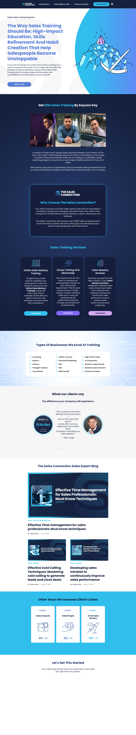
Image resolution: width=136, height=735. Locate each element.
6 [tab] (69, 448)
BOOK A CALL (19, 84)
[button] (45, 4)
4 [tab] (66, 448)
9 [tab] (74, 448)
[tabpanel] (68, 425)
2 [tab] (62, 448)
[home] (29, 4)
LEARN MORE (36, 313)
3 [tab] (64, 448)
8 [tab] (73, 448)
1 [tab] (61, 448)
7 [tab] (71, 448)
